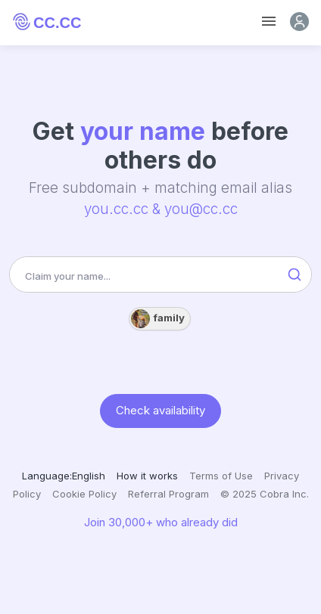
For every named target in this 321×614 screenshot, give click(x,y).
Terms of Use (221, 476)
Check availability (160, 410)
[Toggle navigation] (269, 21)
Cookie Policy (84, 494)
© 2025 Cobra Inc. (264, 494)
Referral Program (168, 494)
